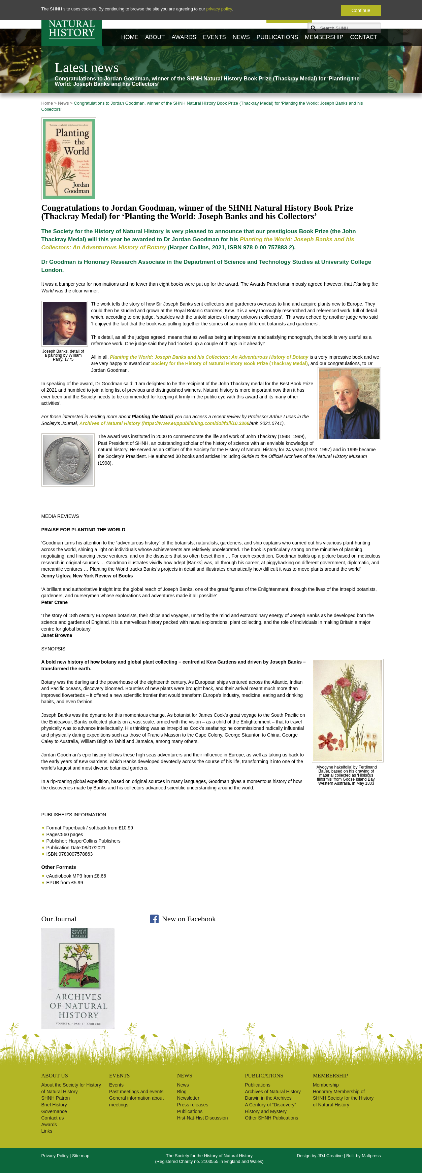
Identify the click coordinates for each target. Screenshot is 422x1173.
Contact (364, 37)
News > (64, 103)
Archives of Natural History (273, 1091)
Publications (277, 37)
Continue (360, 10)
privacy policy (219, 8)
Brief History (54, 1104)
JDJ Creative (330, 1155)
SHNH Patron (55, 1098)
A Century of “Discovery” (270, 1104)
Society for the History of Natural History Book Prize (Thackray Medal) (229, 363)
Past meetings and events (136, 1091)
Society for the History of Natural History (71, 23)
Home (129, 37)
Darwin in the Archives (268, 1098)
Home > (49, 103)
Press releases (192, 1104)
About (155, 37)
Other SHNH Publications (271, 1118)
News (241, 37)
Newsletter (188, 1098)
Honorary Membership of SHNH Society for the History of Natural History (343, 1098)
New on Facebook (189, 919)
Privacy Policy (55, 1155)
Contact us (52, 1118)
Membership (324, 37)
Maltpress (371, 1155)
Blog (182, 1091)
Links (47, 1131)
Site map (80, 1155)
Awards (183, 37)
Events (214, 37)
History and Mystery (266, 1111)
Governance (54, 1111)
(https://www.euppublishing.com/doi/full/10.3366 (195, 423)
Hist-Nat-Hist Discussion (202, 1118)
